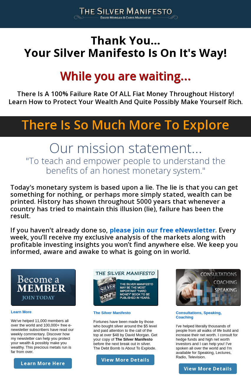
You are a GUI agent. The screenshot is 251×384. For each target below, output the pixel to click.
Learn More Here (43, 363)
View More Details (125, 360)
